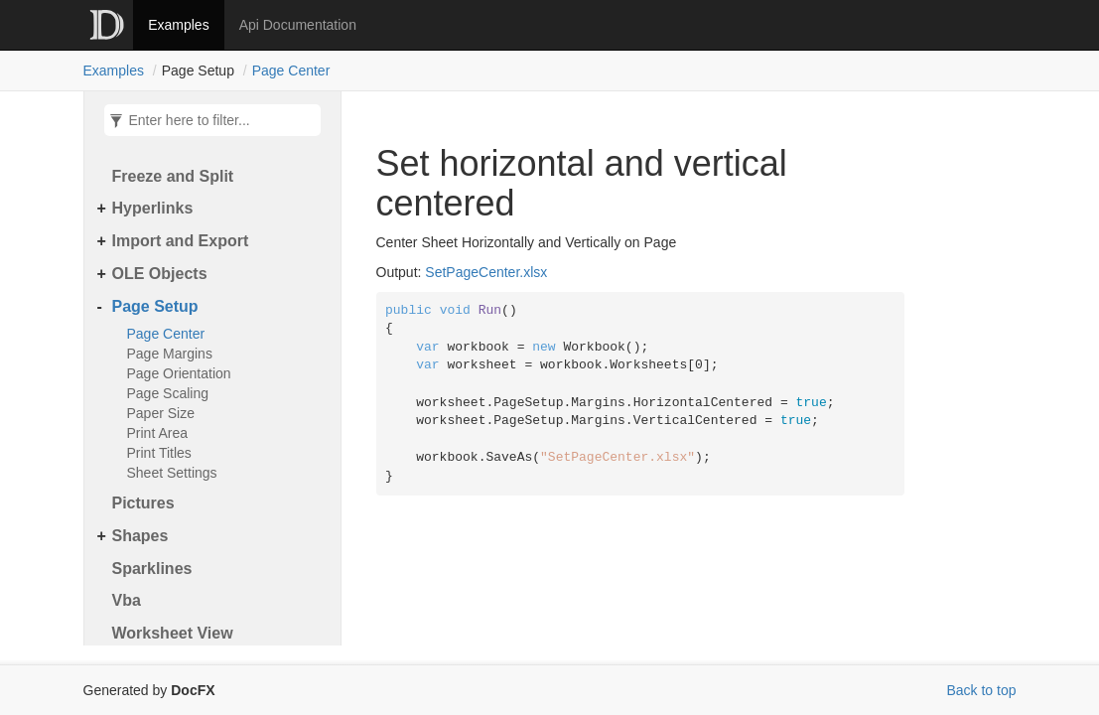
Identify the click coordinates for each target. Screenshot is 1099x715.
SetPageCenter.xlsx (486, 272)
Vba (126, 600)
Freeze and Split (173, 176)
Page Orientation (179, 373)
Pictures (143, 503)
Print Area (157, 433)
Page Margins (169, 353)
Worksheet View (172, 633)
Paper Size (161, 413)
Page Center (291, 70)
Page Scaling (168, 393)
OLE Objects (159, 273)
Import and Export (180, 240)
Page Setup (155, 306)
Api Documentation (297, 25)
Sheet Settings (172, 473)
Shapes (140, 535)
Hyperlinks (153, 208)
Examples (178, 25)
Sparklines (152, 568)
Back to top (981, 690)
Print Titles (159, 453)
